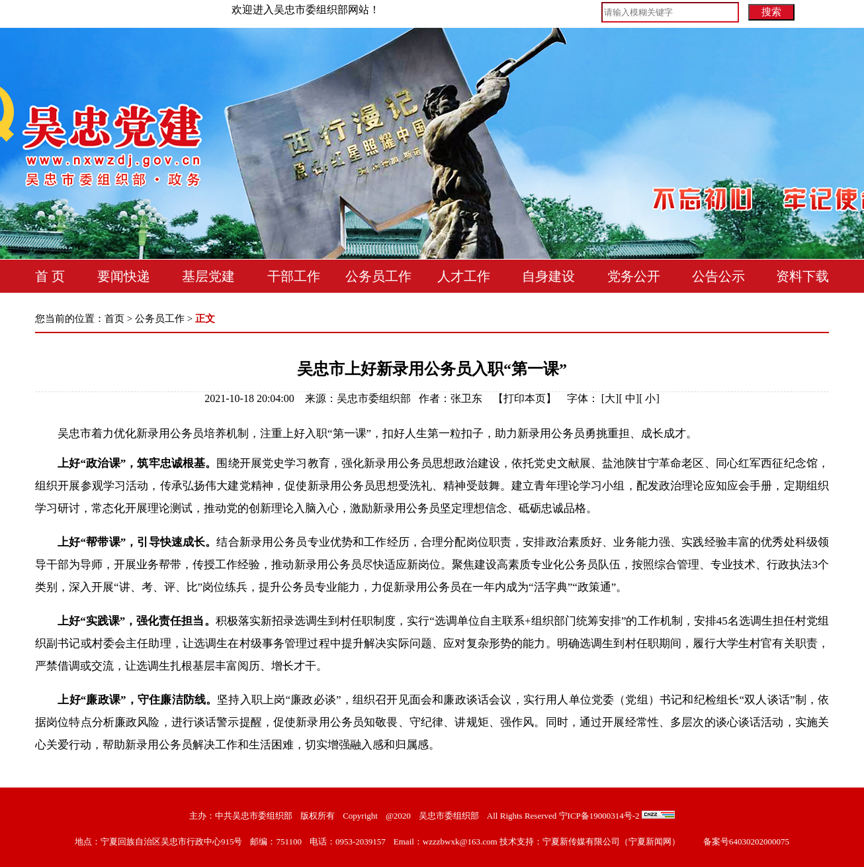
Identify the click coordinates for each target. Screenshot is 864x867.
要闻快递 (123, 276)
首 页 (50, 276)
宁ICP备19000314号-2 (599, 816)
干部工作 (293, 276)
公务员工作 (378, 276)
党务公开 (633, 276)
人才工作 (463, 276)
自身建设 (548, 276)
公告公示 (718, 276)
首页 (114, 318)
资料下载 (802, 276)
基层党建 (208, 276)
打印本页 (524, 398)
